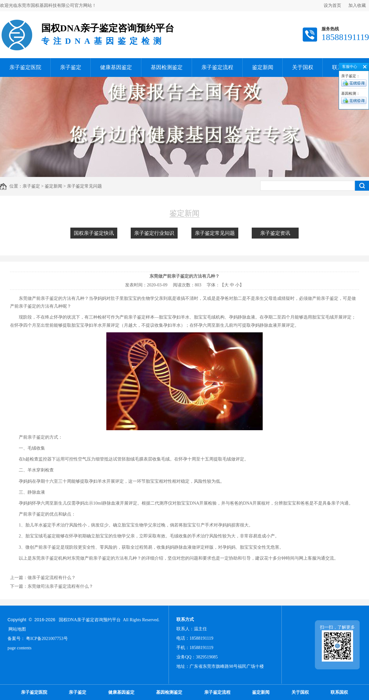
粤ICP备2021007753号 (47, 638)
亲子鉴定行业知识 (154, 233)
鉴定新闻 (262, 67)
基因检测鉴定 (167, 67)
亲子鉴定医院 (25, 67)
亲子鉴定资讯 (275, 233)
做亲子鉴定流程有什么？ (52, 577)
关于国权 (302, 67)
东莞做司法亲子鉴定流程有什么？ (60, 586)
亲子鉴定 (70, 67)
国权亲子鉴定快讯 (94, 233)
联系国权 (339, 692)
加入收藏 (357, 5)
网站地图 (17, 629)
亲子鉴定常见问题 (215, 233)
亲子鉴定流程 (217, 67)
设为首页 (332, 5)
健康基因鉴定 (116, 67)
